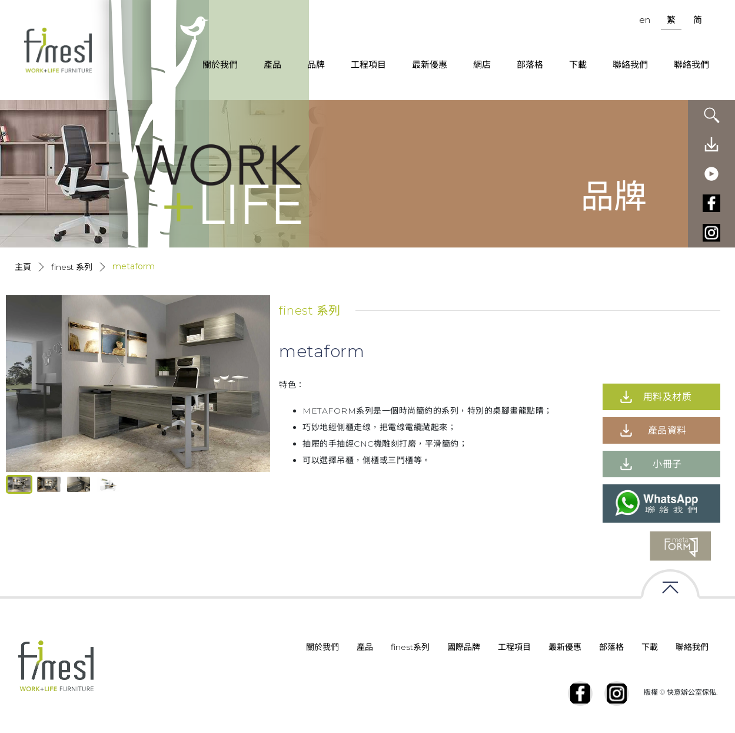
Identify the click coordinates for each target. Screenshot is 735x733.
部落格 (530, 64)
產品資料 (667, 430)
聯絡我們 (630, 64)
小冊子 (667, 464)
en (644, 19)
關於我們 (220, 64)
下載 (578, 64)
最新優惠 (429, 64)
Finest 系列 (71, 267)
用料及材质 (667, 396)
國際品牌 (463, 647)
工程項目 (368, 64)
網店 (482, 64)
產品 (272, 64)
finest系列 (410, 647)
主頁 (23, 267)
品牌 (316, 64)
